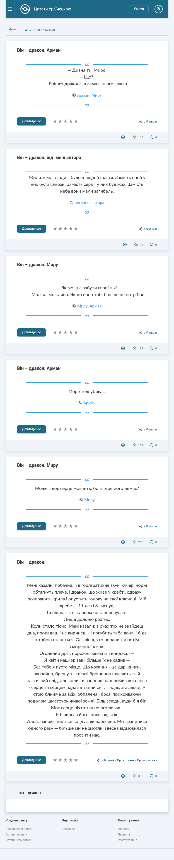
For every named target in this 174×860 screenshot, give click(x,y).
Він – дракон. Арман (38, 50)
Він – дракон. (31, 562)
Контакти (68, 829)
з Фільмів (150, 121)
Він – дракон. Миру (37, 264)
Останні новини (16, 834)
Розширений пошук (19, 829)
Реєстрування (127, 840)
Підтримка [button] (70, 820)
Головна (123, 829)
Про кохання (125, 760)
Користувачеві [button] (129, 820)
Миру (96, 95)
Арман (83, 95)
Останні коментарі (18, 840)
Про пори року (147, 760)
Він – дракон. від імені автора (49, 157)
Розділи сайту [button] (16, 820)
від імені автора (89, 202)
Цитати (29, 29)
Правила (124, 834)
